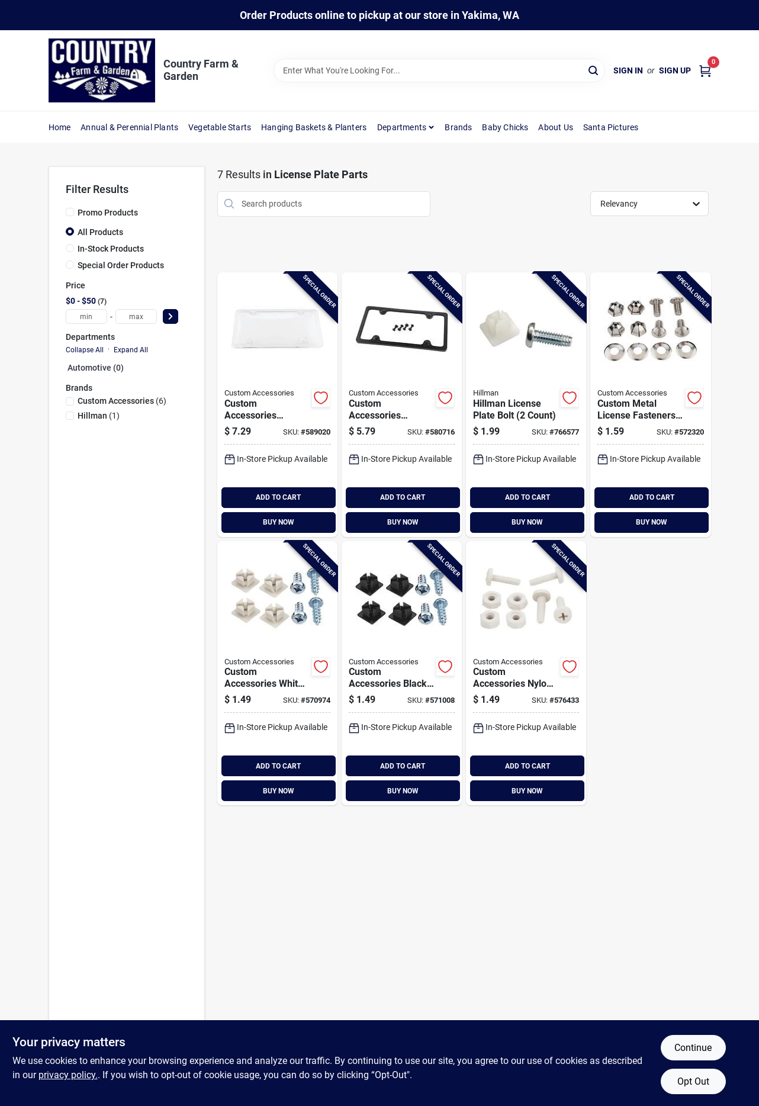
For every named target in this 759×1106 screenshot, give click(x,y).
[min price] (86, 316)
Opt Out (693, 1081)
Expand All (131, 350)
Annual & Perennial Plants (129, 127)
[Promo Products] (70, 212)
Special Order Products (121, 265)
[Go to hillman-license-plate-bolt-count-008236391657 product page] (526, 404)
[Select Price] (170, 316)
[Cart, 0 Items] (705, 71)
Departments (401, 127)
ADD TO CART (278, 497)
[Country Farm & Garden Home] (102, 70)
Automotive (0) (95, 367)
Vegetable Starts (219, 127)
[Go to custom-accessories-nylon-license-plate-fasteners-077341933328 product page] (526, 673)
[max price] (136, 316)
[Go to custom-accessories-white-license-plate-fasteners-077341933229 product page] (277, 673)
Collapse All (85, 350)
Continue (693, 1047)
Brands (458, 127)
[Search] (594, 69)
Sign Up (675, 70)
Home (60, 127)
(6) (122, 401)
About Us (555, 127)
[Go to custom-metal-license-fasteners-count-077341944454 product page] (650, 404)
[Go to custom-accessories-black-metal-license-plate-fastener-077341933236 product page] (402, 673)
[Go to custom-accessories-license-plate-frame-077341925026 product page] (402, 404)
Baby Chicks (505, 127)
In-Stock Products (111, 249)
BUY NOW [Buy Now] (278, 522)
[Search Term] (439, 70)
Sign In (628, 70)
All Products (100, 232)
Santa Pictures (611, 127)
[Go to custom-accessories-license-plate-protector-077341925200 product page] (277, 404)
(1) (99, 415)
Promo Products (108, 213)
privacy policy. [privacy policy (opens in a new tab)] (68, 1075)
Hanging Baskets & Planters (313, 127)
